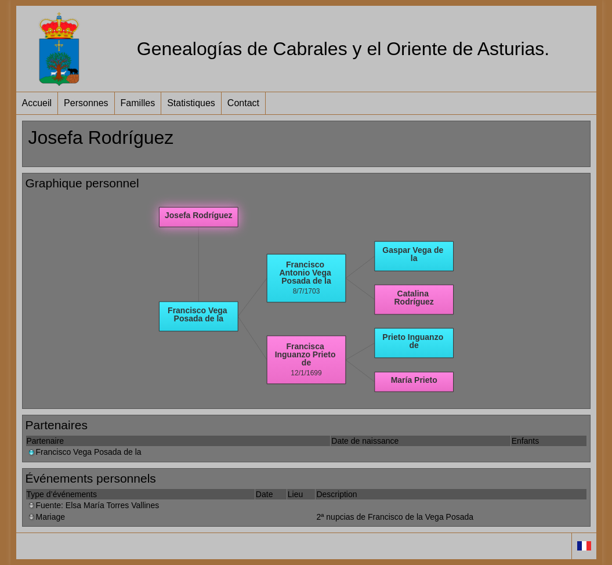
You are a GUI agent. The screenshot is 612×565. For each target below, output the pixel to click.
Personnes (86, 103)
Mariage (46, 516)
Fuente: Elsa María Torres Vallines (93, 505)
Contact (243, 103)
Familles (138, 103)
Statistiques (191, 103)
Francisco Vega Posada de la (84, 452)
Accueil (37, 103)
